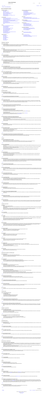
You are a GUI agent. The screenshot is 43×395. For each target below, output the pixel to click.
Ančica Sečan (23, 392)
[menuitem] (4, 5)
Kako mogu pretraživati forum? (27, 23)
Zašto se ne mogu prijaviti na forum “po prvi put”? (8, 12)
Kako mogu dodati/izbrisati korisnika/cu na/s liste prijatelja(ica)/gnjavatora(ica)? (31, 21)
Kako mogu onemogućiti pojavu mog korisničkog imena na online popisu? (10, 18)
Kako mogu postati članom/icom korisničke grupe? (28, 12)
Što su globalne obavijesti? (5, 37)
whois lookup (13, 380)
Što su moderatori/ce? (26, 11)
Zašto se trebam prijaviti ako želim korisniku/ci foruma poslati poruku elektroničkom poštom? (11, 23)
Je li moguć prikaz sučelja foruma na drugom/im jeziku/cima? (9, 20)
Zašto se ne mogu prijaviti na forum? (6, 13)
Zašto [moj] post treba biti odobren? (6, 32)
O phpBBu (11, 372)
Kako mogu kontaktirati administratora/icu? (28, 36)
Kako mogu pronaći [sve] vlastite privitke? (28, 32)
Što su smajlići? (4, 36)
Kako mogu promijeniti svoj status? (6, 22)
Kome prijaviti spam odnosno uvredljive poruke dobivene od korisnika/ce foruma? (32, 18)
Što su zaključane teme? (5, 39)
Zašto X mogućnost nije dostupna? (27, 35)
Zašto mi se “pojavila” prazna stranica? (27, 24)
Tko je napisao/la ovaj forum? (26, 34)
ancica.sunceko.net (20, 113)
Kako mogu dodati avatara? (6, 21)
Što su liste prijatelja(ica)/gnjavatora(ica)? (28, 20)
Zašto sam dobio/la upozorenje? (6, 30)
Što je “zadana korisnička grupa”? (27, 14)
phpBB (19, 391)
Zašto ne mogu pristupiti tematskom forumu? (7, 29)
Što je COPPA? (4, 11)
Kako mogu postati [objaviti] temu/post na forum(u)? (8, 25)
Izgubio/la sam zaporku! (5, 14)
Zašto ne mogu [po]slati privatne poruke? (28, 17)
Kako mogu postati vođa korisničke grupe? (28, 13)
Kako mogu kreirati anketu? (6, 27)
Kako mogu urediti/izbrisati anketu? (6, 28)
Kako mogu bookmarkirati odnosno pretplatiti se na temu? (29, 28)
